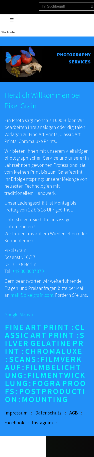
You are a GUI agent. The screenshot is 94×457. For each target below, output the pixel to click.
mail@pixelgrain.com (32, 295)
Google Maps (17, 314)
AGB (73, 413)
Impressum (16, 413)
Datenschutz (48, 413)
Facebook (14, 422)
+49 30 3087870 (28, 271)
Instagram (42, 422)
